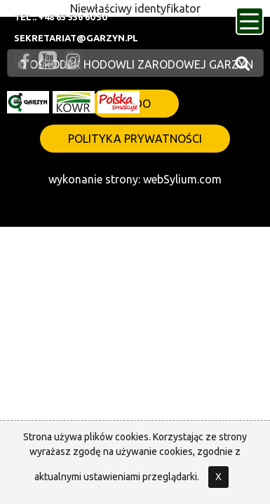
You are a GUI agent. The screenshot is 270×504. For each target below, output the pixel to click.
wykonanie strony (93, 179)
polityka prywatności (135, 138)
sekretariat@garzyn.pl (76, 38)
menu (252, 16)
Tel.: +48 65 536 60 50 (60, 17)
